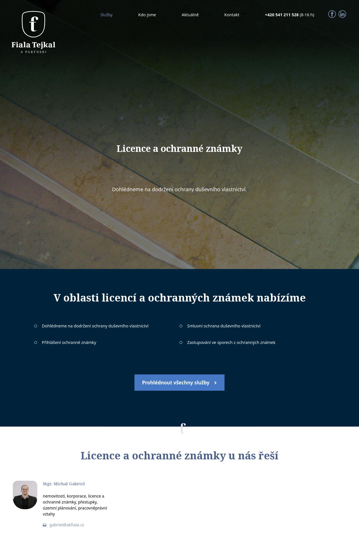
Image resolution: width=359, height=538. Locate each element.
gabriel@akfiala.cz (66, 524)
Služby (106, 14)
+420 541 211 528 (282, 14)
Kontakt (231, 14)
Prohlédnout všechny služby (176, 382)
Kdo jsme (147, 14)
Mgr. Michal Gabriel (64, 483)
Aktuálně (190, 14)
